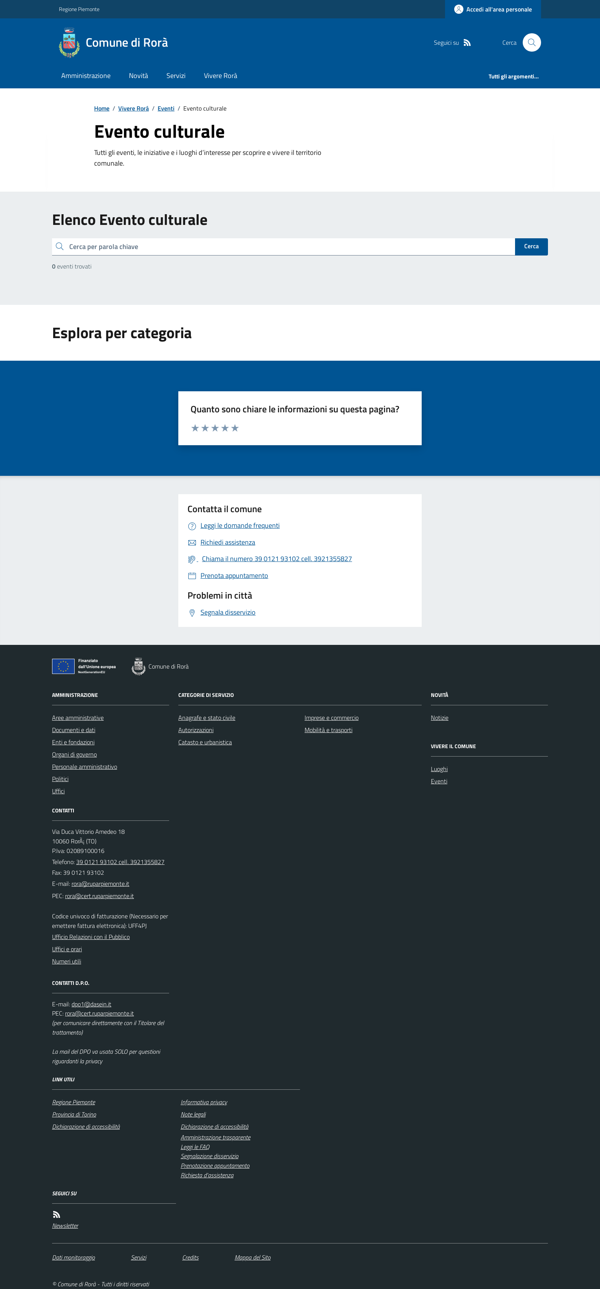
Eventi (166, 108)
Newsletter (65, 1225)
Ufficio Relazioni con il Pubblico (91, 936)
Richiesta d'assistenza (207, 1175)
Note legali (193, 1114)
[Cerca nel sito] (529, 42)
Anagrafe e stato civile (206, 717)
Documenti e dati (73, 729)
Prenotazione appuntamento (215, 1165)
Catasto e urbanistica (205, 742)
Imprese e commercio (332, 717)
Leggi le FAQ (195, 1146)
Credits (190, 1257)
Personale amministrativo (84, 766)
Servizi (176, 75)
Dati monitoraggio (73, 1257)
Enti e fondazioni (73, 742)
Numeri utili (66, 961)
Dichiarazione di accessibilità (86, 1126)
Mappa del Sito (253, 1257)
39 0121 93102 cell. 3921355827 (120, 861)
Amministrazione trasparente (215, 1137)
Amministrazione (86, 75)
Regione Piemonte (79, 9)
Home (101, 108)
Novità (138, 75)
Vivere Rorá (133, 108)
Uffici (58, 791)
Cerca (531, 246)
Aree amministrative (78, 717)
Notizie (439, 717)
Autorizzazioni (196, 729)
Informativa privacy (204, 1102)
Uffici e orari (67, 949)
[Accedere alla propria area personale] (493, 9)
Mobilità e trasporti (328, 729)
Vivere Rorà (220, 75)
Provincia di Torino (74, 1114)
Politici (60, 778)
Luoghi (439, 768)
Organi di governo (74, 754)
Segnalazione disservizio (209, 1155)
